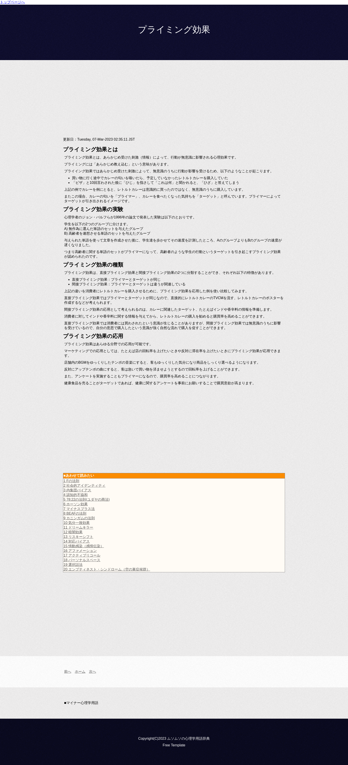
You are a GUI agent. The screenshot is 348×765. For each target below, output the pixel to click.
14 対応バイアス (76, 541)
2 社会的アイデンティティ (84, 485)
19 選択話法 (73, 565)
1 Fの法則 (71, 481)
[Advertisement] (174, 102)
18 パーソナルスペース (81, 560)
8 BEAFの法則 (74, 513)
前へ (67, 671)
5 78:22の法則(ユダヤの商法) (86, 499)
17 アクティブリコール (81, 555)
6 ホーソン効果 (75, 504)
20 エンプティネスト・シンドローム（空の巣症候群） (106, 569)
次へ (92, 671)
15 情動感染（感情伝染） (83, 546)
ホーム (80, 671)
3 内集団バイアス (77, 490)
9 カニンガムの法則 (79, 518)
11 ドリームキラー (78, 527)
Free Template (174, 745)
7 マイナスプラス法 (79, 509)
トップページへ (12, 2)
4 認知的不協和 (75, 495)
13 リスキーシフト (78, 537)
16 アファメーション (80, 551)
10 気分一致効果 (76, 523)
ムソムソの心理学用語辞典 (188, 738)
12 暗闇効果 (73, 532)
